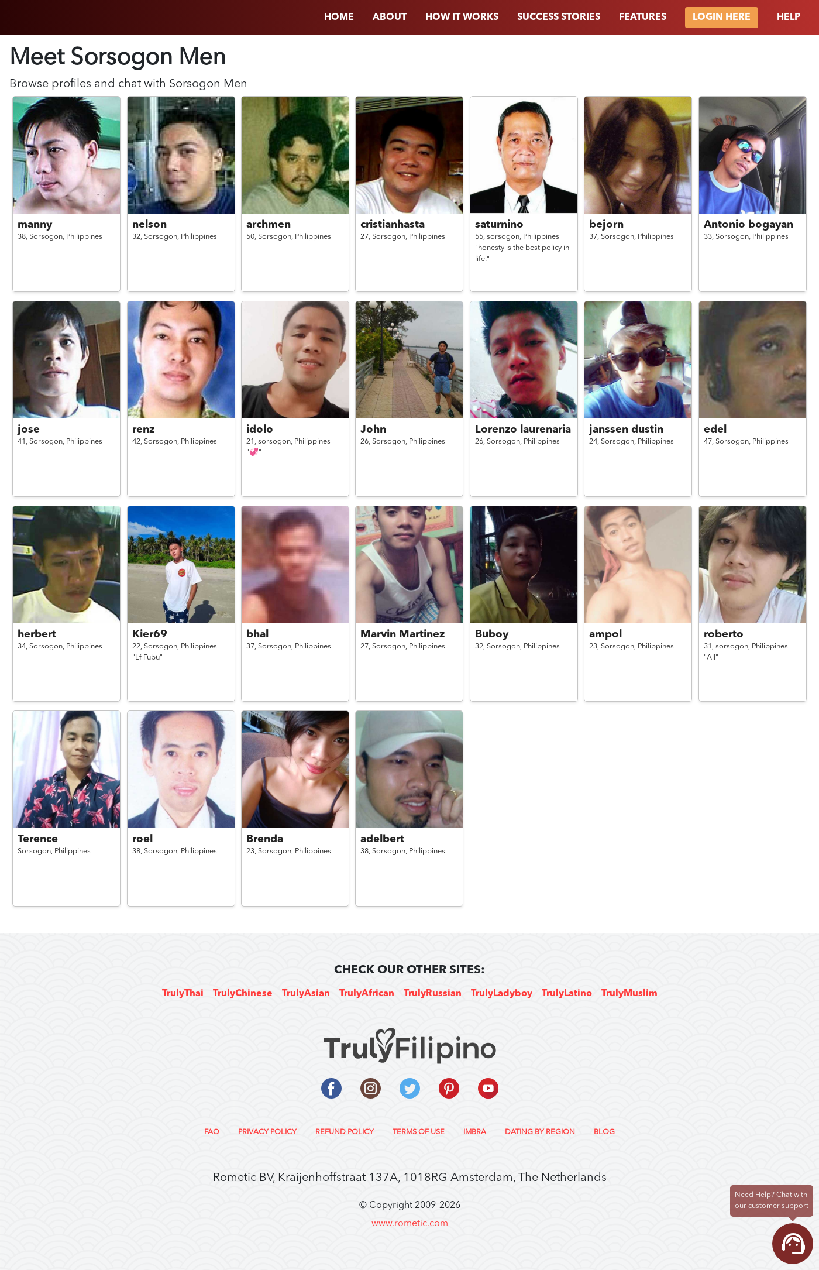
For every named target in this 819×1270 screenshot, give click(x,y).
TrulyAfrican (366, 993)
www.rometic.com (409, 1223)
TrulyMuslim (629, 993)
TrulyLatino (567, 993)
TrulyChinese (243, 993)
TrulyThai (183, 993)
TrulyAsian (306, 993)
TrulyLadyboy (501, 993)
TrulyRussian (433, 993)
